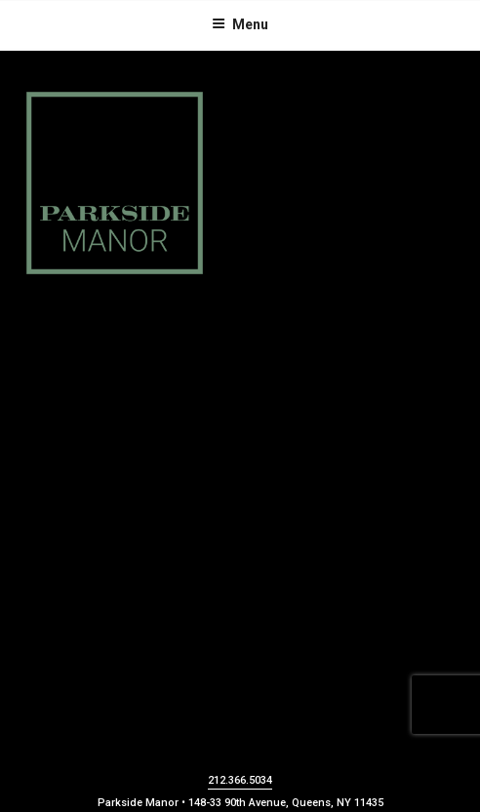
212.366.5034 (240, 780)
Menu (240, 24)
